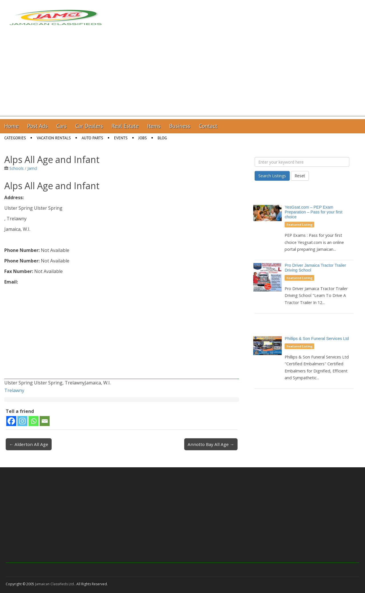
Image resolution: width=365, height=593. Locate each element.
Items (154, 126)
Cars (61, 126)
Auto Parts (92, 137)
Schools (16, 168)
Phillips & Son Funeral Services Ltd (317, 338)
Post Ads (37, 126)
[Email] (45, 421)
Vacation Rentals (54, 137)
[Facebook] (11, 421)
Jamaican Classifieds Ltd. (55, 584)
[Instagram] (22, 421)
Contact (208, 126)
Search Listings (272, 175)
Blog (162, 137)
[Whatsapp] (33, 421)
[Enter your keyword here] (302, 162)
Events (121, 137)
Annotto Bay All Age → (211, 444)
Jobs (142, 137)
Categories (15, 137)
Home (11, 126)
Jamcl (32, 168)
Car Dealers (89, 126)
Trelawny (14, 390)
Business (179, 126)
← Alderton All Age (28, 444)
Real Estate (125, 126)
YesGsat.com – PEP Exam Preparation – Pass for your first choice (313, 212)
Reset (300, 175)
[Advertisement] (182, 76)
